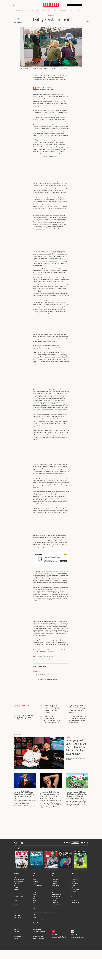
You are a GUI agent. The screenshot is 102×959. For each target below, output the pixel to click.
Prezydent (16, 909)
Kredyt (34, 884)
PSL (14, 903)
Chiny (15, 926)
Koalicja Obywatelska (18, 897)
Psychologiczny (55, 903)
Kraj (26, 11)
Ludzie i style (74, 879)
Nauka (49, 11)
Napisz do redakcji (17, 935)
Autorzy (73, 896)
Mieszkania (35, 877)
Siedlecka (54, 877)
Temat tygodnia (55, 893)
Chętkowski (55, 884)
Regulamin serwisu (37, 930)
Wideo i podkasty (63, 11)
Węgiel (34, 880)
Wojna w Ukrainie (18, 916)
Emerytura (35, 882)
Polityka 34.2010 (37, 656)
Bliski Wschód (17, 922)
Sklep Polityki (74, 901)
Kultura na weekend (56, 895)
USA (14, 920)
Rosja (15, 924)
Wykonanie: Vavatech (69, 948)
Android (55, 935)
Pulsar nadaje (55, 909)
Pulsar (34, 918)
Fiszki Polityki (74, 935)
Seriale (34, 899)
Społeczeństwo (51, 16)
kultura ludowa (55, 661)
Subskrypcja (75, 843)
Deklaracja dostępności (38, 937)
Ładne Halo (62, 948)
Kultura (43, 11)
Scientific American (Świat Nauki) (40, 920)
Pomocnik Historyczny (19, 880)
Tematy (73, 898)
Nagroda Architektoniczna (39, 909)
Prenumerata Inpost (66, 843)
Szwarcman (55, 879)
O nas (72, 900)
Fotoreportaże (74, 880)
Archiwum (73, 894)
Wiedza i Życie (17, 884)
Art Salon (35, 911)
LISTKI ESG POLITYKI (38, 886)
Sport (72, 888)
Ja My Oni (16, 888)
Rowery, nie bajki (56, 905)
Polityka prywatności (37, 935)
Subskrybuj (64, 562)
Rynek (37, 11)
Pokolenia (72, 11)
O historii (54, 901)
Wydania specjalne (18, 879)
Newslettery (74, 877)
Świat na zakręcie (56, 897)
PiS (14, 899)
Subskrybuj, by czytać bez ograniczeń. (45, 90)
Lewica (15, 901)
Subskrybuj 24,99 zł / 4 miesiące (73, 5)
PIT (33, 879)
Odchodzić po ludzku (76, 886)
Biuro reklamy (16, 932)
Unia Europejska (17, 918)
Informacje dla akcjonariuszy (39, 939)
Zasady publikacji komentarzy (39, 932)
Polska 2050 (16, 905)
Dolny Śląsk (46, 661)
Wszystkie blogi (55, 886)
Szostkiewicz (55, 880)
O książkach (55, 899)
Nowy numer (20, 11)
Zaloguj (85, 5)
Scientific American (18, 882)
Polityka (15, 877)
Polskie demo (55, 907)
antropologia (37, 661)
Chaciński (54, 882)
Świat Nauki (16, 886)
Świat (32, 11)
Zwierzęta (73, 892)
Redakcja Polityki (17, 930)
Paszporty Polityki (37, 907)
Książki (34, 893)
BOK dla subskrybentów (18, 937)
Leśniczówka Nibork (29, 948)
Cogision (59, 948)
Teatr (34, 903)
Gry (34, 905)
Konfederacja (17, 907)
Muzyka (34, 895)
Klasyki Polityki (75, 890)
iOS (52, 935)
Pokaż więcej (51, 816)
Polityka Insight (21, 948)
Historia (73, 882)
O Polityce (16, 939)
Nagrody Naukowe (37, 924)
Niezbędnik (16, 890)
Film (34, 897)
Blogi (55, 11)
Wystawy (35, 901)
